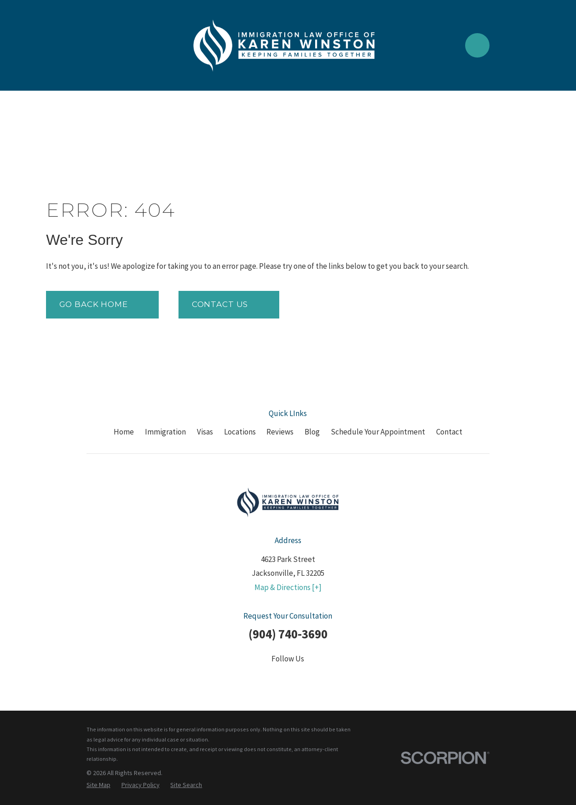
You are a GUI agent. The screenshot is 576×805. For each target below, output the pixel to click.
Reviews (280, 432)
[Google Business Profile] (336, 677)
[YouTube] (311, 677)
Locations (240, 432)
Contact (449, 432)
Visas (205, 432)
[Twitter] (264, 677)
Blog (312, 432)
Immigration (165, 432)
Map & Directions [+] (288, 587)
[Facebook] (239, 677)
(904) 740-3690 (288, 634)
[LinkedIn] (288, 677)
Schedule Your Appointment (378, 432)
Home (124, 432)
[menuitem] (98, 785)
